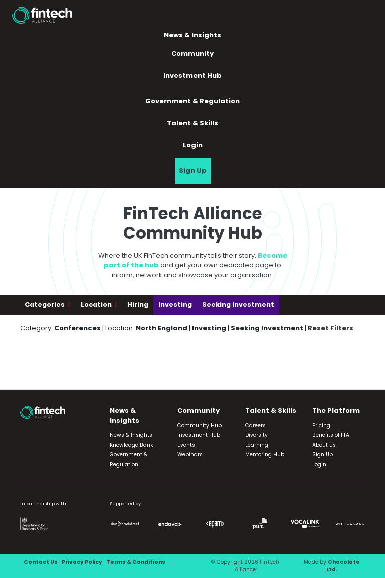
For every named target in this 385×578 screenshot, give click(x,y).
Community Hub (199, 425)
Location (97, 304)
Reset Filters (330, 328)
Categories (45, 304)
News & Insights (192, 35)
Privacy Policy (82, 562)
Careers (255, 425)
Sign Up (193, 170)
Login (193, 145)
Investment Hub (192, 75)
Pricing (321, 425)
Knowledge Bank (131, 445)
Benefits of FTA (330, 435)
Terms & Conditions (135, 562)
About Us (324, 445)
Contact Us (41, 562)
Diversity (256, 435)
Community (192, 53)
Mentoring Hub (264, 454)
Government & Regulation (192, 101)
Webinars (190, 454)
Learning (256, 445)
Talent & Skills (192, 123)
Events (186, 445)
